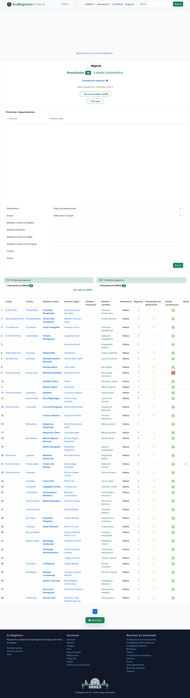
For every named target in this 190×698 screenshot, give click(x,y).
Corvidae (30, 481)
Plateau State (56, 118)
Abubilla (47, 392)
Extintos (130, 658)
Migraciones (73, 655)
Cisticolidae (31, 492)
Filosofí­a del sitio (15, 651)
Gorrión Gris (49, 597)
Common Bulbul (72, 500)
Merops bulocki (108, 424)
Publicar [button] (89, 4)
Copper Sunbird (72, 557)
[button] (95, 94)
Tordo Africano (50, 526)
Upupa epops (107, 392)
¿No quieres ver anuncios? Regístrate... (95, 53)
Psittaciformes (13, 463)
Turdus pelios (107, 526)
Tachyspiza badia (109, 381)
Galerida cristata (109, 486)
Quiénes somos (14, 648)
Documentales (74, 652)
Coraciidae (31, 406)
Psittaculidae (32, 463)
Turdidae (30, 526)
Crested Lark (70, 486)
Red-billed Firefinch (73, 589)
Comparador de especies (139, 655)
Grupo (10, 215)
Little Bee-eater (71, 432)
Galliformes (11, 310)
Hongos (70, 645)
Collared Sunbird (72, 540)
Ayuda (70, 661)
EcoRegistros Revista (137, 645)
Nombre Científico (16, 229)
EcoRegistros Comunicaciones (141, 639)
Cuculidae (31, 327)
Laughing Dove (71, 335)
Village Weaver (71, 563)
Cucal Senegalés (51, 327)
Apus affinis (106, 367)
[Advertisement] (95, 30)
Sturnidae (30, 518)
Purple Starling (71, 518)
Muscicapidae (32, 532)
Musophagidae (33, 318)
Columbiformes (13, 335)
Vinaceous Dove (72, 344)
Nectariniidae (32, 540)
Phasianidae (32, 310)
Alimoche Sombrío (52, 372)
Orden (10, 258)
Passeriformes (13, 472)
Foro (69, 649)
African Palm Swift (73, 358)
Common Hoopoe (73, 392)
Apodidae (30, 358)
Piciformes (11, 455)
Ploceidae (30, 563)
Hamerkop (69, 352)
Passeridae (31, 597)
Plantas (70, 642)
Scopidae (30, 352)
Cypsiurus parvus (109, 358)
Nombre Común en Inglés (19, 236)
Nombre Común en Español (20, 222)
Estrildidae (31, 572)
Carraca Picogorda (52, 406)
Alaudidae (31, 486)
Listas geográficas (135, 664)
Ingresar (129, 4)
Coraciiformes (12, 406)
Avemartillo (49, 352)
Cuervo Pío (48, 481)
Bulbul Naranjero (52, 500)
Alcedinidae (31, 438)
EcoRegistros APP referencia (140, 642)
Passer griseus (108, 597)
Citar (9, 654)
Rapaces (131, 671)
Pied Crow (69, 481)
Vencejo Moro (50, 367)
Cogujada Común (52, 486)
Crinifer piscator (108, 318)
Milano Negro (50, 387)
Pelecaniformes (13, 352)
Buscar (178, 4)
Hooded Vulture (72, 372)
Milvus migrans (108, 387)
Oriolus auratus (108, 472)
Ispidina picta (107, 438)
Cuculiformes (12, 327)
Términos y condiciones (78, 664)
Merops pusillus (108, 432)
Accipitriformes (13, 372)
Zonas (129, 661)
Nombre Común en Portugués (22, 244)
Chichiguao (48, 563)
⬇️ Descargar (95, 620)
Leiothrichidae (33, 509)
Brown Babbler (71, 509)
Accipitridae (31, 372)
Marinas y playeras (136, 668)
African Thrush (71, 526)
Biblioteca (131, 649)
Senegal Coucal (71, 327)
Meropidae (31, 424)
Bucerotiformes (13, 392)
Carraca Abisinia (51, 415)
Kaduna (13, 118)
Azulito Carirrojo (51, 580)
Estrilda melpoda (109, 572)
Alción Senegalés (51, 446)
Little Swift (69, 367)
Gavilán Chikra (50, 381)
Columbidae (32, 335)
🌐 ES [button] (64, 4)
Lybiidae (30, 455)
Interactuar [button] (103, 4)
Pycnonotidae (32, 500)
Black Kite (69, 387)
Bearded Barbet (72, 455)
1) (19, 285)
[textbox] (117, 222)
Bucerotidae (32, 398)
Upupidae (30, 392)
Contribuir (118, 4)
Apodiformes (12, 358)
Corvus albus (107, 481)
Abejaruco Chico (51, 432)
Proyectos (71, 658)
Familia (10, 251)
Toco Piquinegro (51, 398)
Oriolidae (30, 472)
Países (130, 652)
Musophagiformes (15, 318)
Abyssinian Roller (72, 415)
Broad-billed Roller (73, 406)
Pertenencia (13, 208)
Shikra (67, 381)
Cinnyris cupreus (109, 557)
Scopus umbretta (109, 352)
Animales (71, 639)
